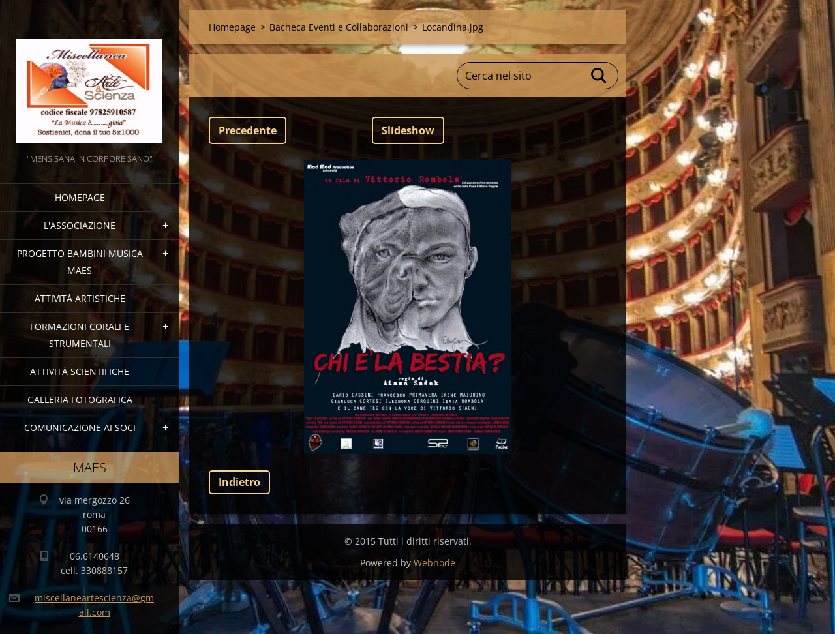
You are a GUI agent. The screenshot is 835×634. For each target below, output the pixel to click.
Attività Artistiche (80, 298)
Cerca (599, 75)
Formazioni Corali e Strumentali (79, 335)
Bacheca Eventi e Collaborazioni (338, 27)
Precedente (248, 130)
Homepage (80, 197)
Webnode (434, 562)
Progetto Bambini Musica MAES (80, 262)
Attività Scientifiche (79, 371)
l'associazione (79, 225)
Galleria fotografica (79, 399)
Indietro (239, 482)
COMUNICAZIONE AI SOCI (80, 427)
